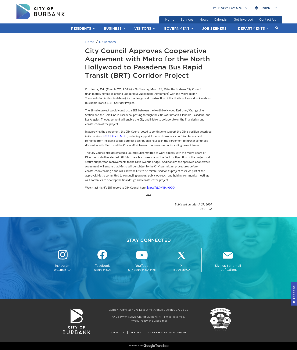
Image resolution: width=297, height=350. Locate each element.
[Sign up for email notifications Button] (228, 261)
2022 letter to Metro (115, 136)
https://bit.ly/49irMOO (160, 187)
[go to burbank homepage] (40, 11)
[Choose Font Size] (230, 8)
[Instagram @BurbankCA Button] (63, 261)
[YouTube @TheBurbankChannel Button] (142, 261)
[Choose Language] (266, 8)
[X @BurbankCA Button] (182, 261)
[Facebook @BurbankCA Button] (102, 261)
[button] (277, 28)
